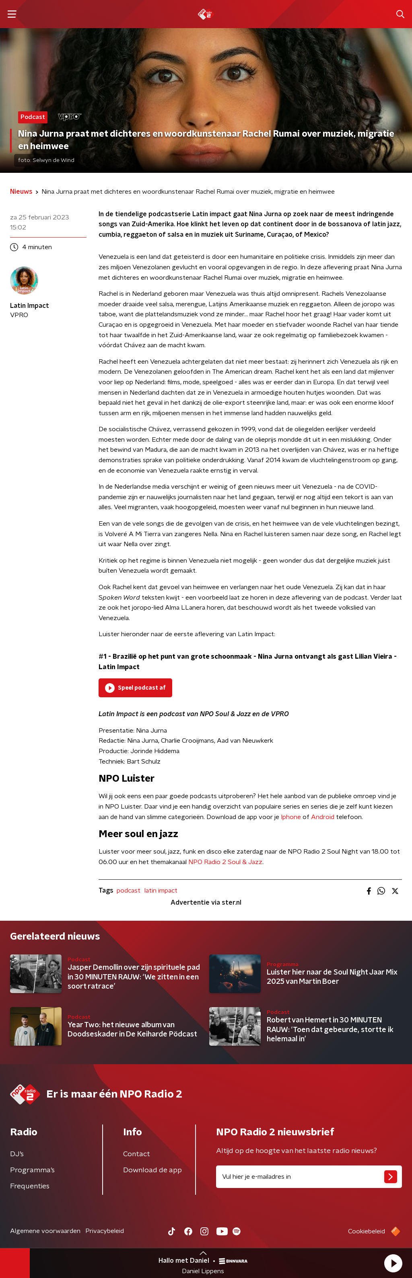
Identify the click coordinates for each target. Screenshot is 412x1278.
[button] (393, 1263)
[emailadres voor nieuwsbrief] (309, 1176)
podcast (128, 890)
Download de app (152, 1170)
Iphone (291, 817)
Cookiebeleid (366, 1231)
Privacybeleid (104, 1231)
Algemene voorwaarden (45, 1231)
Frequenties (29, 1186)
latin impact (160, 890)
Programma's (32, 1170)
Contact (136, 1154)
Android (322, 817)
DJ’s (17, 1154)
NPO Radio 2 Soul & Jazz (225, 862)
